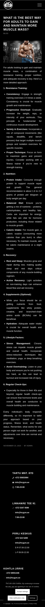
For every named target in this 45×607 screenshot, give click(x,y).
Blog (5, 33)
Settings (32, 598)
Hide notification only (17, 598)
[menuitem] (38, 5)
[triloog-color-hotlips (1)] (18, 5)
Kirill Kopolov (24, 603)
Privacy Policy (33, 603)
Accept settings (22, 591)
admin (30, 446)
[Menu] (38, 5)
